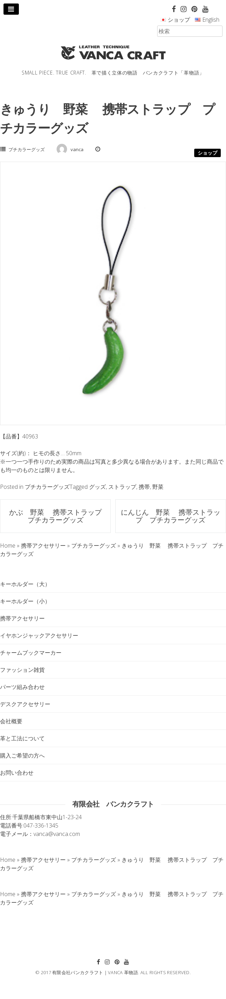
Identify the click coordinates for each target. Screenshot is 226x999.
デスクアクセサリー (25, 704)
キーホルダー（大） (25, 584)
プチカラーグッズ (26, 149)
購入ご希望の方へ (22, 755)
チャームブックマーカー (30, 652)
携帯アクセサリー (22, 618)
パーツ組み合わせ (22, 687)
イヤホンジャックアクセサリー (39, 635)
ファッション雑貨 (22, 670)
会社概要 (11, 721)
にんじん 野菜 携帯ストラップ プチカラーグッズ (170, 516)
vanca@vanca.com (57, 834)
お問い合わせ (17, 772)
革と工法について (22, 738)
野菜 (157, 487)
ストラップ (122, 487)
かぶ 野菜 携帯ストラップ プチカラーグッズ (59, 516)
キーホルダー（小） (25, 601)
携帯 (144, 487)
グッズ (97, 487)
